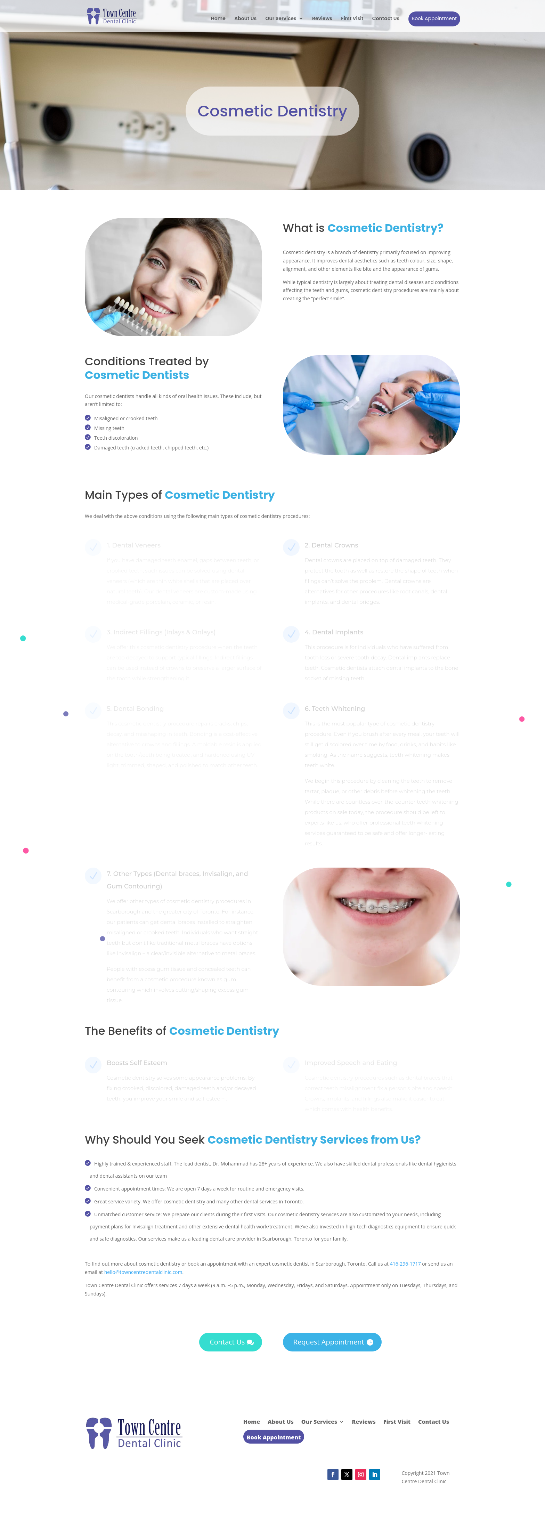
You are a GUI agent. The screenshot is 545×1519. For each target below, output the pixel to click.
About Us (245, 19)
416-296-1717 (405, 1263)
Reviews (322, 19)
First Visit (352, 19)
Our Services (281, 19)
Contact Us (385, 19)
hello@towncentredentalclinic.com (143, 1272)
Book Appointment (434, 18)
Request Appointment (328, 1342)
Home (218, 19)
